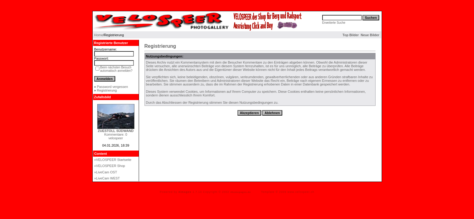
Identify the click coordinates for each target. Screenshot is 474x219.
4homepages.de (240, 192)
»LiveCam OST (105, 172)
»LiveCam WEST (107, 178)
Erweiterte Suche (333, 22)
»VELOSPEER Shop (109, 166)
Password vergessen (112, 87)
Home (98, 35)
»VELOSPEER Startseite (112, 160)
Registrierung (107, 90)
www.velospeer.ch (300, 191)
